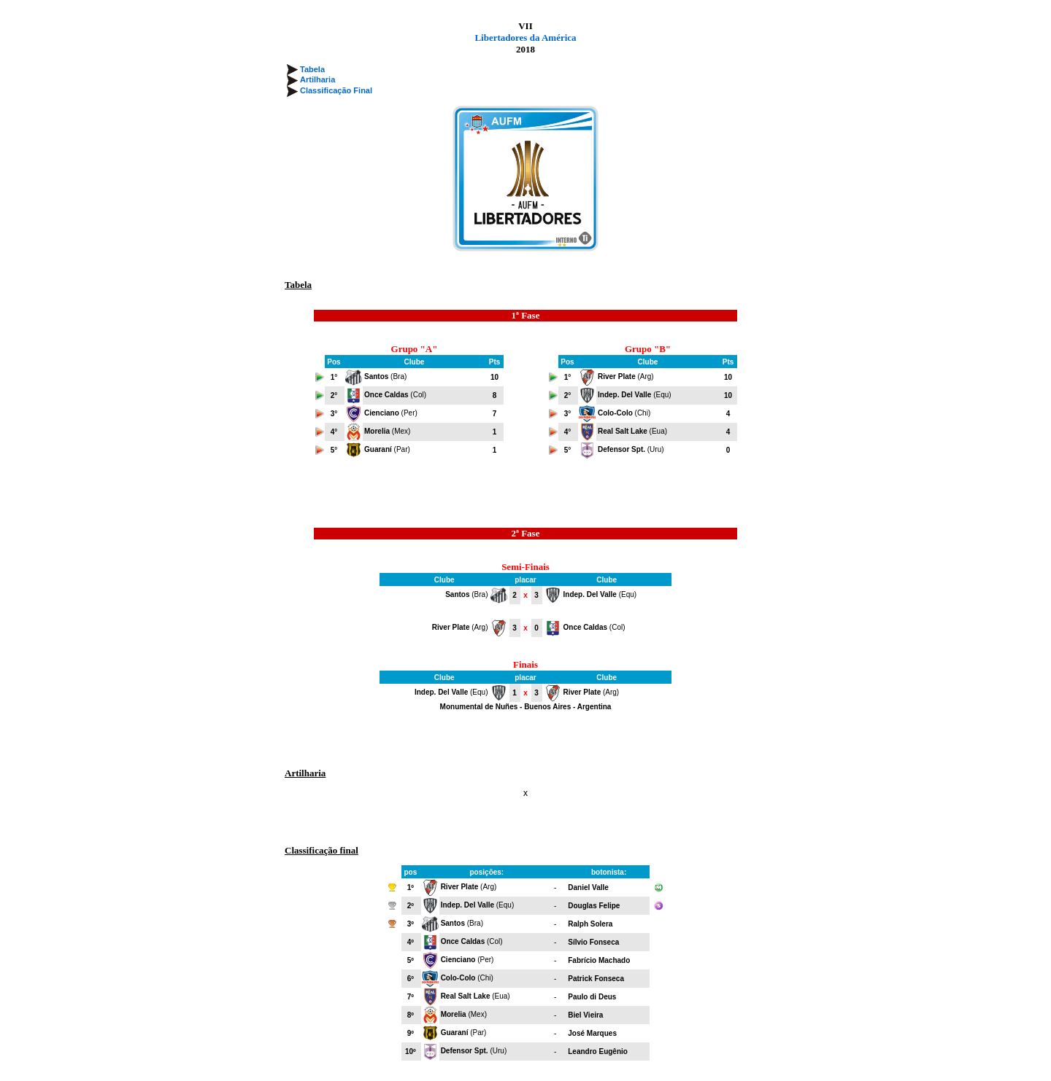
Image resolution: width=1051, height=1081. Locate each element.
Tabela (312, 69)
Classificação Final (336, 90)
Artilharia (317, 79)
